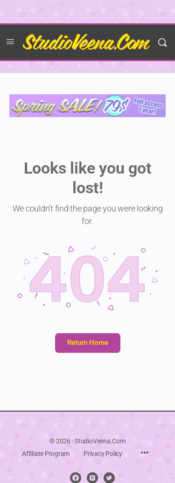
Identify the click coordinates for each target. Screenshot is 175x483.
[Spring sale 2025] (87, 105)
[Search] (162, 42)
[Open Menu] (10, 42)
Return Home (87, 342)
